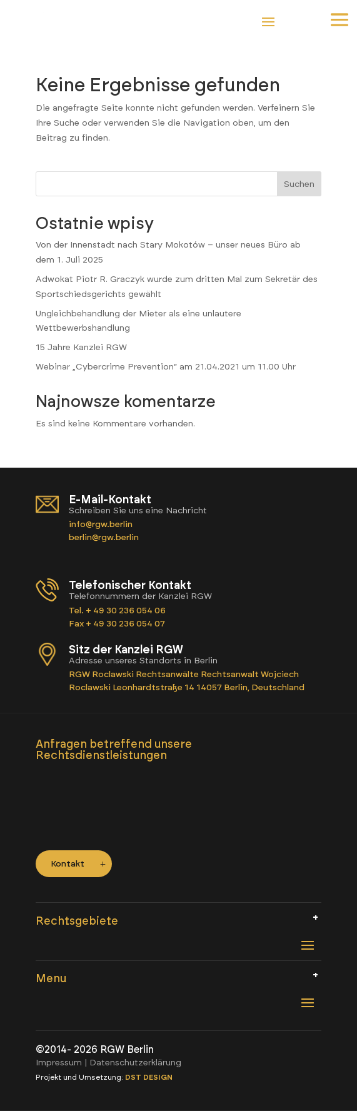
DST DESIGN (149, 1077)
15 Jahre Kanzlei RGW (81, 347)
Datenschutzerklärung (135, 1062)
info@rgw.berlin (101, 524)
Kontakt (67, 863)
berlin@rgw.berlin (104, 537)
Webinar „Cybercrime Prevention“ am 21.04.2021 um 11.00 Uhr (166, 366)
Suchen (299, 184)
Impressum (59, 1062)
